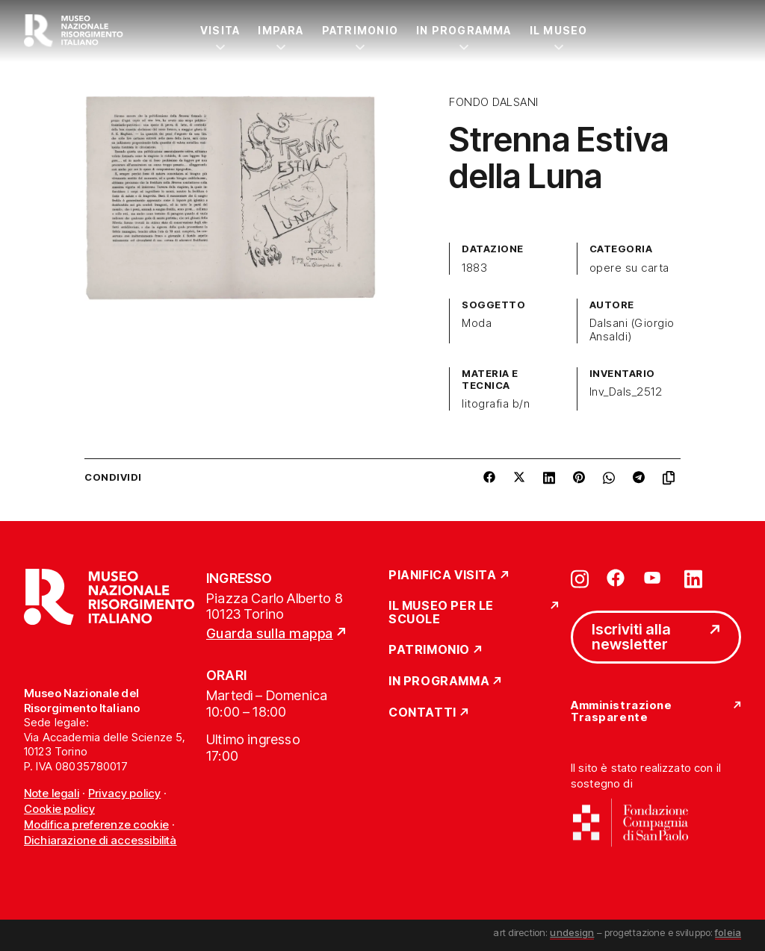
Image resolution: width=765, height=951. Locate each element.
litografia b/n (496, 404)
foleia (728, 932)
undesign (572, 932)
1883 (474, 268)
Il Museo (559, 30)
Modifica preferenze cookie (96, 824)
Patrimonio (360, 30)
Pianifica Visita (442, 575)
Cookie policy (59, 809)
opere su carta (629, 268)
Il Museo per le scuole (441, 612)
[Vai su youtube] (654, 578)
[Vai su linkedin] (693, 578)
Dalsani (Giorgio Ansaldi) (632, 330)
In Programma (464, 30)
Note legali (51, 793)
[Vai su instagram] (580, 578)
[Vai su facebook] (616, 578)
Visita (220, 30)
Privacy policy (124, 793)
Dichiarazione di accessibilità (100, 840)
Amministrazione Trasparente (621, 711)
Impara (280, 30)
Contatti (422, 713)
